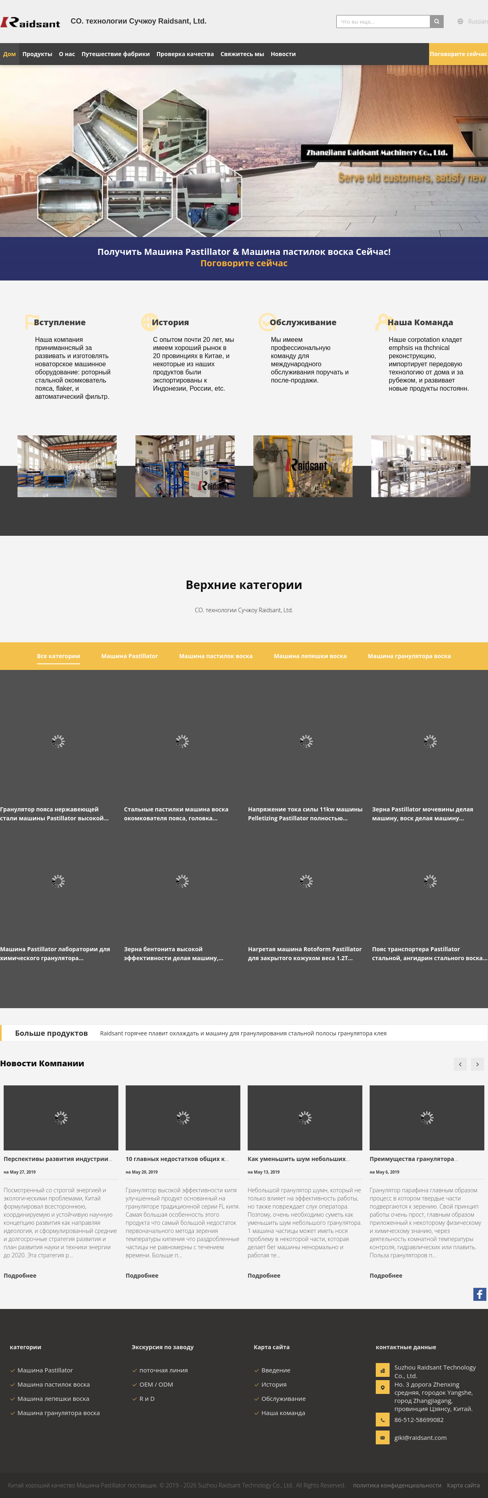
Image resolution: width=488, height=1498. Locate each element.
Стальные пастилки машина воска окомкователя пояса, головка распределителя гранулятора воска (177, 814)
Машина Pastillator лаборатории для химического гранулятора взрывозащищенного (55, 954)
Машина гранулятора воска (55, 1413)
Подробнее (20, 1275)
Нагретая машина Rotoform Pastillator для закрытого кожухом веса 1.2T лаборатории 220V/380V (305, 954)
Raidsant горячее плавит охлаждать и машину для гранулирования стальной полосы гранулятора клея (243, 1033)
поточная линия (160, 1370)
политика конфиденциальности (397, 1485)
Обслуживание (280, 1398)
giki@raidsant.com (420, 1437)
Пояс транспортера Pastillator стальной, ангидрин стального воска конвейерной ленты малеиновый (427, 954)
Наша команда (279, 1413)
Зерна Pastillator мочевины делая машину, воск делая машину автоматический (422, 814)
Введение (272, 1370)
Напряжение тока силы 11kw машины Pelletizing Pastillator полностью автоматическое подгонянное (305, 814)
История (270, 1384)
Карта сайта (463, 1485)
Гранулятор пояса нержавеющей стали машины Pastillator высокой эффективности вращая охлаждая (52, 814)
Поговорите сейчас (458, 54)
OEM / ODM (152, 1384)
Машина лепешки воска (49, 1398)
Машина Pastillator (41, 1370)
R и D (143, 1398)
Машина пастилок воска (50, 1384)
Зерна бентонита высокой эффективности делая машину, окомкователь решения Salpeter (172, 954)
